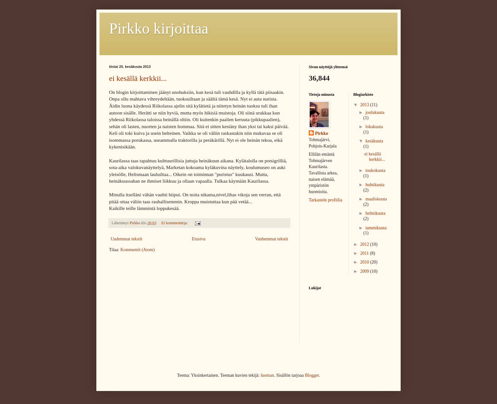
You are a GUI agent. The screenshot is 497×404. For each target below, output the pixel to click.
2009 (365, 271)
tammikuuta (376, 227)
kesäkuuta (374, 141)
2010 (365, 262)
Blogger (312, 375)
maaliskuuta (376, 199)
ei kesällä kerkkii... (138, 78)
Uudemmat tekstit (126, 239)
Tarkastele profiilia (325, 200)
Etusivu (198, 239)
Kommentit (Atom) (137, 249)
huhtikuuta (374, 184)
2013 (365, 104)
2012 (365, 244)
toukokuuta (375, 170)
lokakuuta (374, 126)
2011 (365, 253)
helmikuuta (375, 213)
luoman (267, 375)
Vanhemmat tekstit (271, 239)
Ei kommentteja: (175, 223)
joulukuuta (374, 112)
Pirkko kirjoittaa (158, 28)
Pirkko (321, 133)
